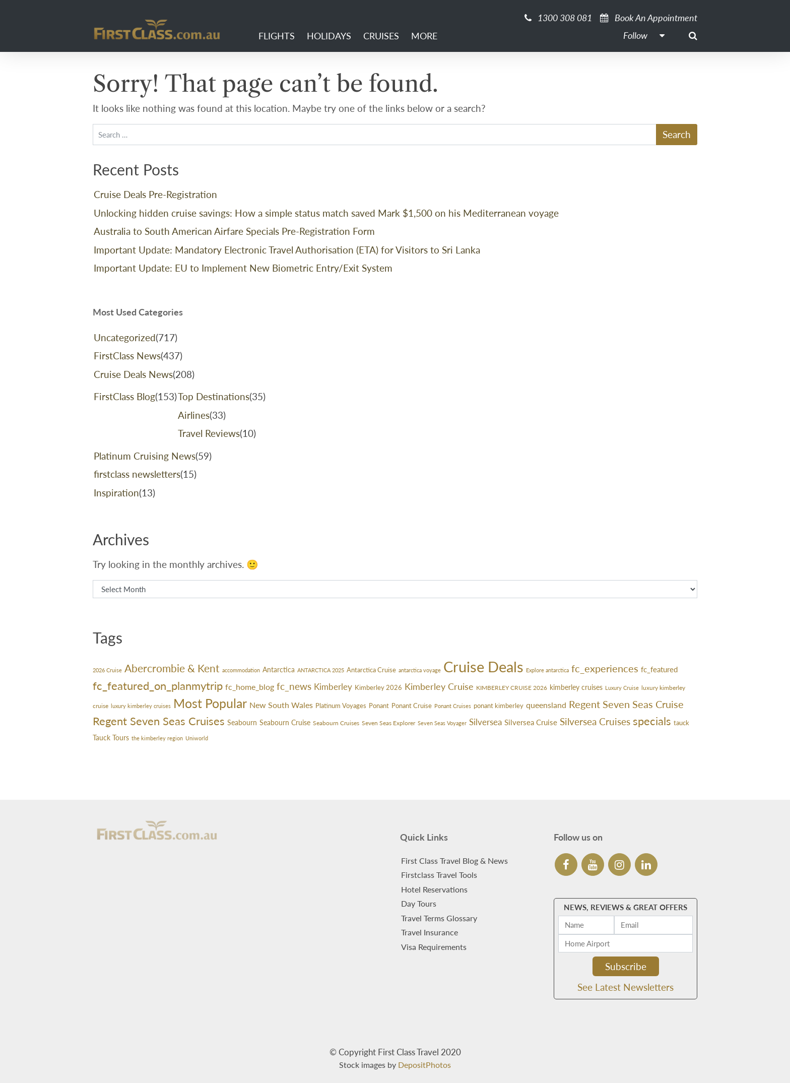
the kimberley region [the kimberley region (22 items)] (157, 738)
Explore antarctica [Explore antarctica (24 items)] (547, 670)
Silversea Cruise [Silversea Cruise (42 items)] (530, 722)
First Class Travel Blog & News (454, 860)
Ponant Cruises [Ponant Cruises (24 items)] (452, 706)
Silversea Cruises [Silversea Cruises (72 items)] (595, 721)
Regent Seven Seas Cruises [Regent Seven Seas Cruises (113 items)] (159, 721)
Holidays (329, 35)
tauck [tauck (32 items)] (681, 723)
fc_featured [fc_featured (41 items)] (659, 669)
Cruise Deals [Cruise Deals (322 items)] (483, 666)
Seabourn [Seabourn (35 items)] (242, 722)
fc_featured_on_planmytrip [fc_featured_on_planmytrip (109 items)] (158, 685)
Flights (276, 35)
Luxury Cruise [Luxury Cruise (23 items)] (622, 687)
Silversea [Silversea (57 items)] (485, 722)
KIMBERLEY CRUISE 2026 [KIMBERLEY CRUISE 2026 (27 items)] (511, 687)
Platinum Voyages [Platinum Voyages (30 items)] (340, 706)
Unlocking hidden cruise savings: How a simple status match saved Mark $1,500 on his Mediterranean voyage (326, 213)
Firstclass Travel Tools (439, 874)
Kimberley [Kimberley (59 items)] (333, 686)
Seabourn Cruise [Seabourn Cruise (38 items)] (284, 722)
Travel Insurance (429, 932)
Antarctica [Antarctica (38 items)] (278, 669)
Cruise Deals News (133, 374)
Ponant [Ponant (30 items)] (379, 706)
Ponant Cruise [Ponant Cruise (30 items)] (411, 706)
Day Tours (418, 903)
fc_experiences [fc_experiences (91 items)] (604, 668)
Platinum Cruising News (144, 456)
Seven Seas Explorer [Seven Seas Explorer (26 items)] (388, 723)
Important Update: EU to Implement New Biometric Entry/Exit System (243, 268)
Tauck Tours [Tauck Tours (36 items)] (111, 737)
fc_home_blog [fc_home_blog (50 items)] (249, 686)
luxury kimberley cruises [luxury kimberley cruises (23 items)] (141, 706)
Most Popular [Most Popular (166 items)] (210, 703)
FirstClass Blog (124, 396)
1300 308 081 (558, 17)
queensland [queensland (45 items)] (546, 705)
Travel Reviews (209, 433)
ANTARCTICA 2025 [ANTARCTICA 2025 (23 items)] (320, 670)
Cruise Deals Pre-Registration (155, 194)
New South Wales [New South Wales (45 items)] (281, 705)
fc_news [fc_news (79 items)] (294, 686)
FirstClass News (127, 355)
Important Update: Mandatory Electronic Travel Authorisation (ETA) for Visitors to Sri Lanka (287, 250)
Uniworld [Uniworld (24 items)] (196, 738)
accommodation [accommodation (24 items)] (241, 670)
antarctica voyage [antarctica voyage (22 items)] (420, 670)
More (424, 35)
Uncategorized (125, 337)
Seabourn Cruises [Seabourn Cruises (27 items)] (336, 723)
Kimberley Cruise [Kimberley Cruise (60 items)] (439, 686)
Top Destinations (213, 396)
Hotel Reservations (434, 889)
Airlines (194, 415)
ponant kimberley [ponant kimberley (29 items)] (498, 706)
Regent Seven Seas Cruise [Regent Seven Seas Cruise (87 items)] (626, 704)
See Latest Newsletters (625, 987)
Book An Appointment (648, 17)
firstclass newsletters (137, 474)
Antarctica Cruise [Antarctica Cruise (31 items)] (371, 670)
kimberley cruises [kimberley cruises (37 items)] (576, 687)
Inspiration (116, 492)
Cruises (381, 35)
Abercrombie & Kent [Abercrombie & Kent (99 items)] (172, 668)
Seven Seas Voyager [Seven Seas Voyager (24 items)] (442, 723)
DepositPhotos (424, 1064)
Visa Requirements (434, 946)
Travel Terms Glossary (439, 918)
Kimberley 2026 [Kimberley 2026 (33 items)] (378, 687)
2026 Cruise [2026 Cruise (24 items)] (107, 670)
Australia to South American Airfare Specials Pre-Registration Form (234, 231)
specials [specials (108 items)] (652, 721)
